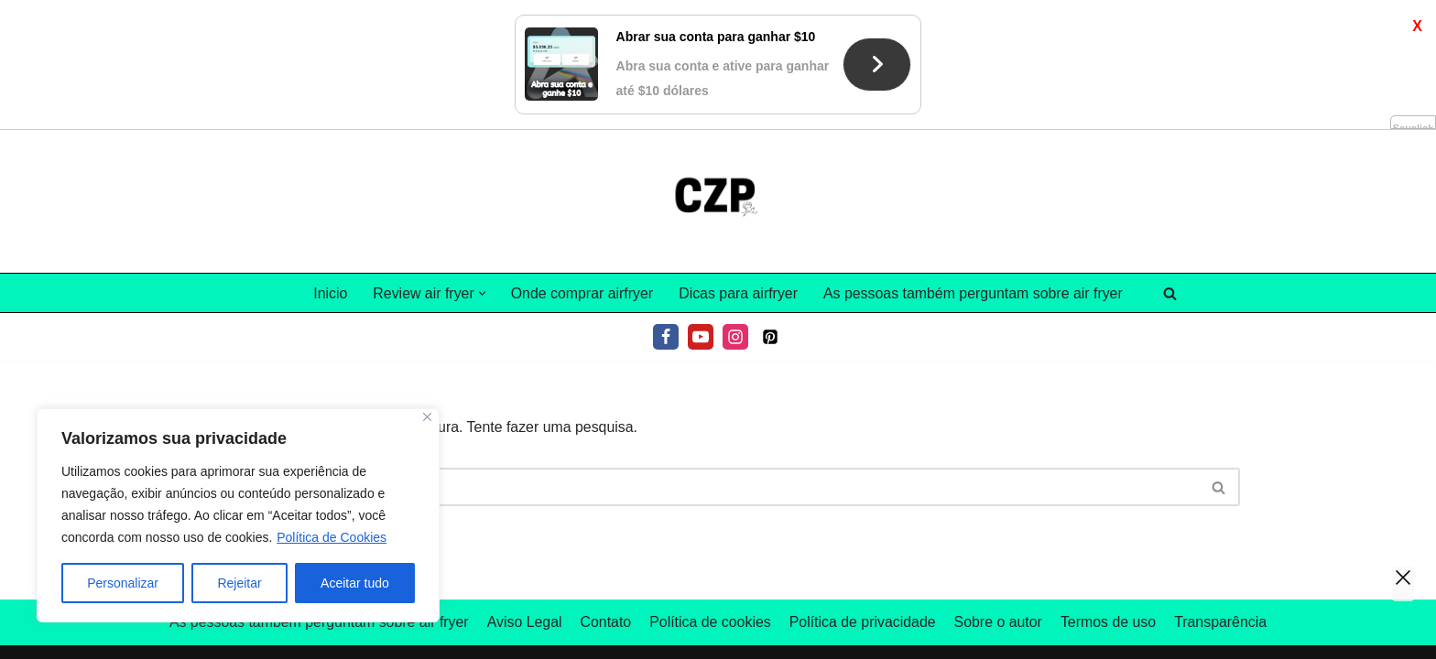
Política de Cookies (331, 537)
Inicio (328, 163)
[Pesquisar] (1172, 163)
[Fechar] (427, 417)
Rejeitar (239, 583)
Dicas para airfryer (739, 163)
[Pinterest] (770, 208)
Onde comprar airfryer (581, 163)
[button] (480, 163)
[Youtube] (700, 208)
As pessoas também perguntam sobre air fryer (974, 163)
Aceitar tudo (355, 583)
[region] (238, 515)
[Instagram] (735, 208)
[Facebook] (666, 208)
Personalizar (122, 583)
